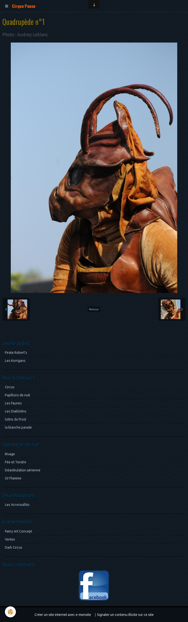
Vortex (10, 539)
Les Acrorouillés (17, 505)
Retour (94, 309)
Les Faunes (13, 403)
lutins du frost (15, 419)
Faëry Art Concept (18, 531)
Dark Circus (13, 547)
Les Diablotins (15, 411)
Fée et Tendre (15, 462)
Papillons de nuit (17, 395)
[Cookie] (10, 611)
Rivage (10, 454)
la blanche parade (18, 427)
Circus (9, 387)
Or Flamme (13, 478)
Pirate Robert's (16, 353)
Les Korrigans (15, 361)
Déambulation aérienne (22, 470)
